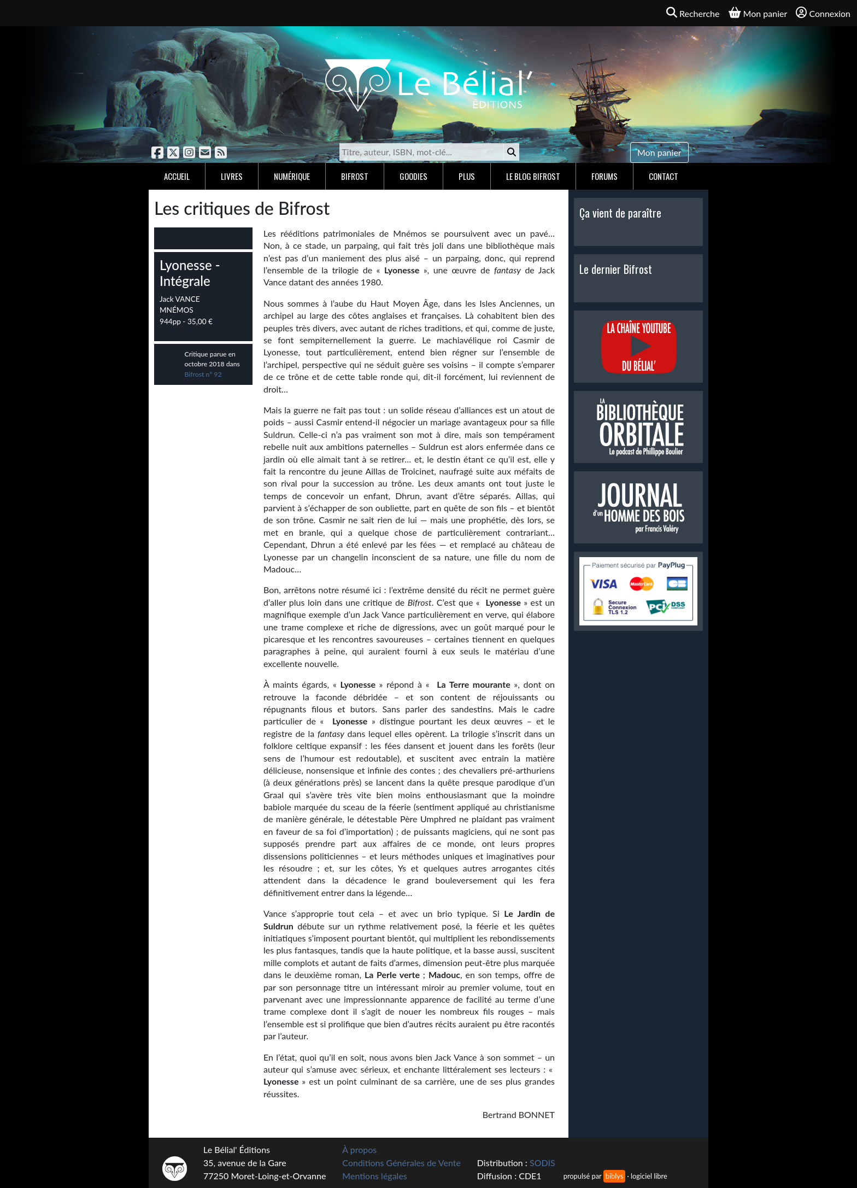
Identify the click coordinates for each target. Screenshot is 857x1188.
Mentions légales (374, 1176)
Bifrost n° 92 (203, 374)
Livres (232, 176)
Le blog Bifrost (533, 176)
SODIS (542, 1162)
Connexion (823, 13)
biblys (614, 1176)
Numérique (292, 176)
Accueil (177, 176)
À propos (359, 1149)
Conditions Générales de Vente (401, 1162)
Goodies (413, 176)
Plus (467, 176)
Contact (663, 176)
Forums (604, 176)
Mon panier (659, 152)
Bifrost (354, 176)
